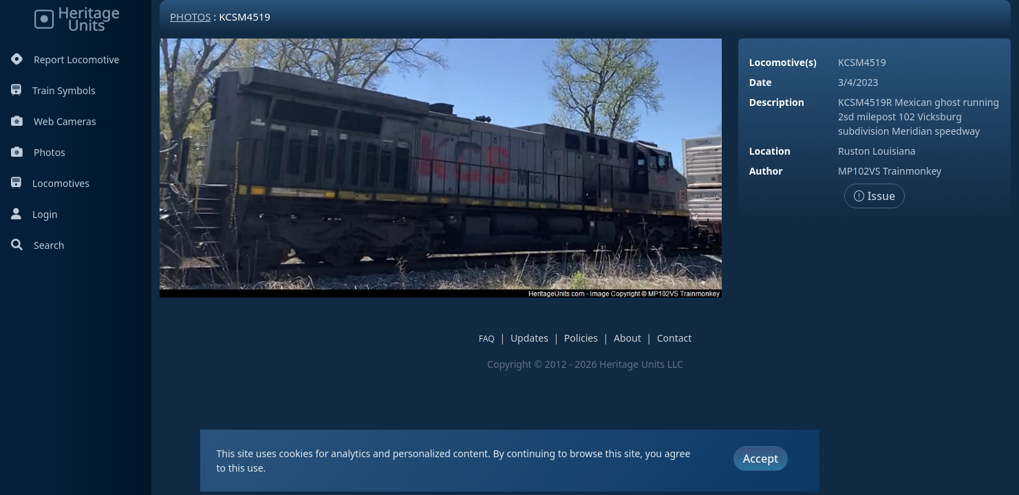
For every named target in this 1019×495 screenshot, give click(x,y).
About (627, 337)
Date (760, 82)
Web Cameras (53, 121)
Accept (760, 458)
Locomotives (50, 183)
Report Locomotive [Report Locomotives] (65, 59)
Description (776, 102)
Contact (674, 337)
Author (766, 170)
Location (770, 150)
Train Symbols (53, 90)
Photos (38, 152)
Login (34, 214)
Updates (529, 337)
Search (37, 245)
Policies (581, 337)
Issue (875, 196)
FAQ (487, 338)
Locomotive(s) (783, 62)
